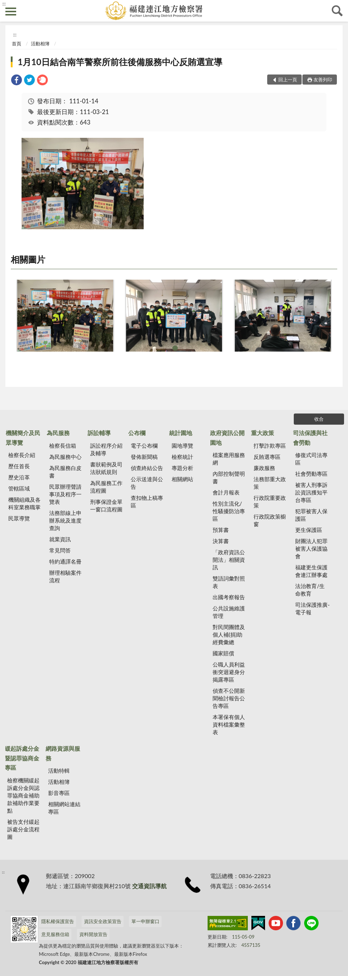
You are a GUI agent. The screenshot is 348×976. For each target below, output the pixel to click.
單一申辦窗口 (145, 921)
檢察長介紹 (21, 455)
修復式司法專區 (311, 459)
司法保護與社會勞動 (310, 437)
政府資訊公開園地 (227, 437)
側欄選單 (10, 11)
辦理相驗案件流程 (65, 576)
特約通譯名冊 (65, 561)
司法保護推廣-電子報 (312, 608)
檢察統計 (182, 456)
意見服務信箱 (55, 934)
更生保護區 (308, 530)
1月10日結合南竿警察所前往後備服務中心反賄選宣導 (120, 62)
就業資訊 (60, 539)
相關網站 (182, 479)
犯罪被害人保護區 (311, 515)
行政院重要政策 (270, 501)
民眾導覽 (19, 518)
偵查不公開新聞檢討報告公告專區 (229, 698)
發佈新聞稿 (144, 456)
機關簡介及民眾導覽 (23, 437)
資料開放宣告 (93, 934)
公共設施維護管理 (229, 612)
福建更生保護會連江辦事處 (311, 571)
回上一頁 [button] (287, 79)
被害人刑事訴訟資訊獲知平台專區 (311, 492)
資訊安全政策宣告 (102, 921)
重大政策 (262, 432)
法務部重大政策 (270, 483)
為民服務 (58, 432)
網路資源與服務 (63, 753)
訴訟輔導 (99, 432)
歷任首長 (19, 466)
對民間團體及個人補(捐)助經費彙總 (229, 634)
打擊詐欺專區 (270, 445)
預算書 (221, 530)
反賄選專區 (267, 456)
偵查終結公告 (147, 468)
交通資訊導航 (149, 885)
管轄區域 (19, 488)
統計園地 (180, 432)
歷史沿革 (19, 477)
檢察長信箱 (62, 445)
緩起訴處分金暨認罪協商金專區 (22, 758)
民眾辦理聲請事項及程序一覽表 (65, 494)
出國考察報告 (229, 597)
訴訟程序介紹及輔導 (106, 449)
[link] (16, 80)
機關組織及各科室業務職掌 (24, 503)
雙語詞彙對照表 (229, 582)
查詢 (337, 11)
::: (4, 3)
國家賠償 (223, 653)
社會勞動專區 (311, 473)
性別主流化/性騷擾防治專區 (229, 511)
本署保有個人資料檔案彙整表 (229, 724)
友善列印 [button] (323, 79)
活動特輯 (59, 770)
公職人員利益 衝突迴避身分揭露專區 (229, 672)
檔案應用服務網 (229, 459)
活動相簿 (40, 43)
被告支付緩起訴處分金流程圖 (23, 829)
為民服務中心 (65, 456)
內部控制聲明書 (229, 477)
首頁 (16, 43)
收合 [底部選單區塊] (319, 419)
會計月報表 (226, 492)
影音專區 (59, 793)
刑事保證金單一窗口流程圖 (106, 505)
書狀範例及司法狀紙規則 (106, 468)
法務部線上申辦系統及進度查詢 (65, 520)
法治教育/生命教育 (310, 590)
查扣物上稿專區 (147, 501)
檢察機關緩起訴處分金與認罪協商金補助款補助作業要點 (23, 795)
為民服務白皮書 (65, 472)
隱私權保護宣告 (57, 921)
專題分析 (182, 468)
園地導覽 (182, 445)
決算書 (221, 541)
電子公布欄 (144, 445)
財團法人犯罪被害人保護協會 (311, 548)
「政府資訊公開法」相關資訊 (229, 559)
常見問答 (60, 550)
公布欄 (136, 432)
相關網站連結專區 (64, 808)
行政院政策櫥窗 (270, 520)
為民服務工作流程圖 (106, 487)
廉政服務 (264, 468)
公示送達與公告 (147, 483)
